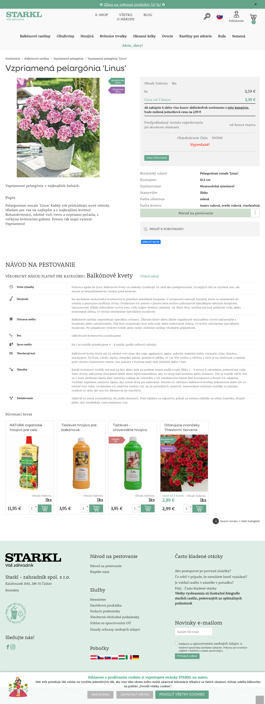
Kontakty (12, 590)
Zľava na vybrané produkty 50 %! (132, 4)
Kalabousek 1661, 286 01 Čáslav (28, 583)
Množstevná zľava (117, 81)
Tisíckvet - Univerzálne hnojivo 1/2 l (130, 428)
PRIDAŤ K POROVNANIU (166, 229)
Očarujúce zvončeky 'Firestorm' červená (182, 428)
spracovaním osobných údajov (216, 643)
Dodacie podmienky (105, 611)
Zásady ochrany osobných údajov (115, 629)
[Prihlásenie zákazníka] (236, 17)
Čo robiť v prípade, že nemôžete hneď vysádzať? (211, 576)
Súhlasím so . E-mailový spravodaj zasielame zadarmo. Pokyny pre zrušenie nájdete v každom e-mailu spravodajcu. (213, 646)
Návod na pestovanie (195, 213)
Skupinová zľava (117, 90)
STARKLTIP (116, 440)
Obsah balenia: (42, 495)
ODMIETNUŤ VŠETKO (134, 694)
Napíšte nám (99, 571)
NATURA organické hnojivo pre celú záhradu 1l (26, 428)
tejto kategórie (238, 107)
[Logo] (24, 17)
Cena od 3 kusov (173, 495)
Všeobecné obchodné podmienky (114, 617)
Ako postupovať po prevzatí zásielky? (203, 571)
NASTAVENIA (100, 694)
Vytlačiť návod (149, 276)
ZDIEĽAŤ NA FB (150, 242)
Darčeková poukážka (106, 605)
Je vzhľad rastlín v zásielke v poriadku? (204, 582)
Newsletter (98, 599)
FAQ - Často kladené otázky (196, 588)
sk (220, 16)
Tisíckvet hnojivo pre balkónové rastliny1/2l (79, 428)
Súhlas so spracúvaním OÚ (110, 623)
